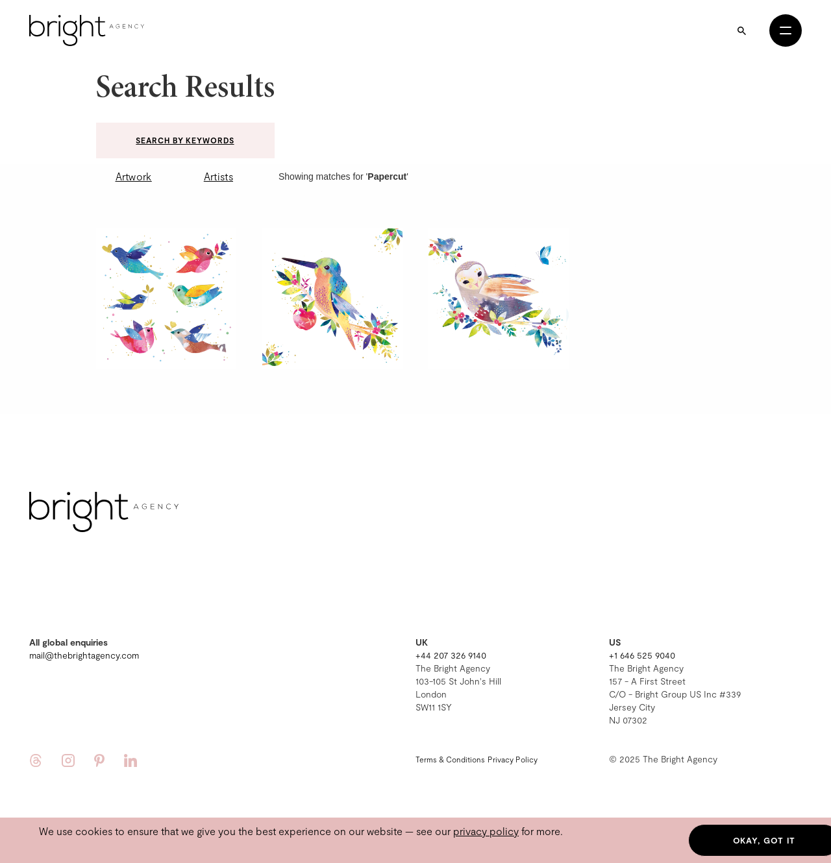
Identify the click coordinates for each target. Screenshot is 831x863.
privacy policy (486, 831)
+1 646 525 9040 (642, 655)
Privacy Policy (513, 759)
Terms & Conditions (450, 759)
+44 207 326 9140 (451, 655)
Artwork (134, 176)
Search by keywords (185, 140)
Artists (218, 176)
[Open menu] (785, 30)
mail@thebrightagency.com (84, 655)
